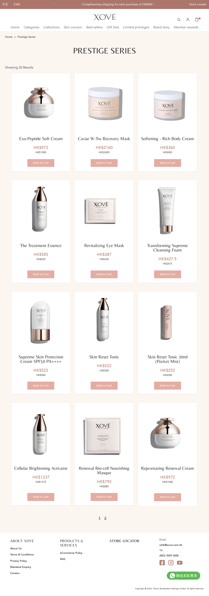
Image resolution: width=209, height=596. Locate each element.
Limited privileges (136, 27)
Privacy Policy (18, 561)
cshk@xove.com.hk (170, 545)
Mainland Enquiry (20, 567)
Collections (51, 27)
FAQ (62, 559)
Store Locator (198, 4)
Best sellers (94, 27)
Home (15, 27)
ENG (17, 4)
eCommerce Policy (71, 553)
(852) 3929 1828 (168, 555)
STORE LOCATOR (124, 541)
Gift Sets (113, 27)
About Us (16, 548)
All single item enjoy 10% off (104, 4)
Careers (15, 573)
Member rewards (186, 27)
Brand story (161, 27)
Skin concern (73, 27)
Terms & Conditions (22, 554)
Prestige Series (27, 37)
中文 (5, 4)
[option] (104, 4)
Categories (31, 27)
